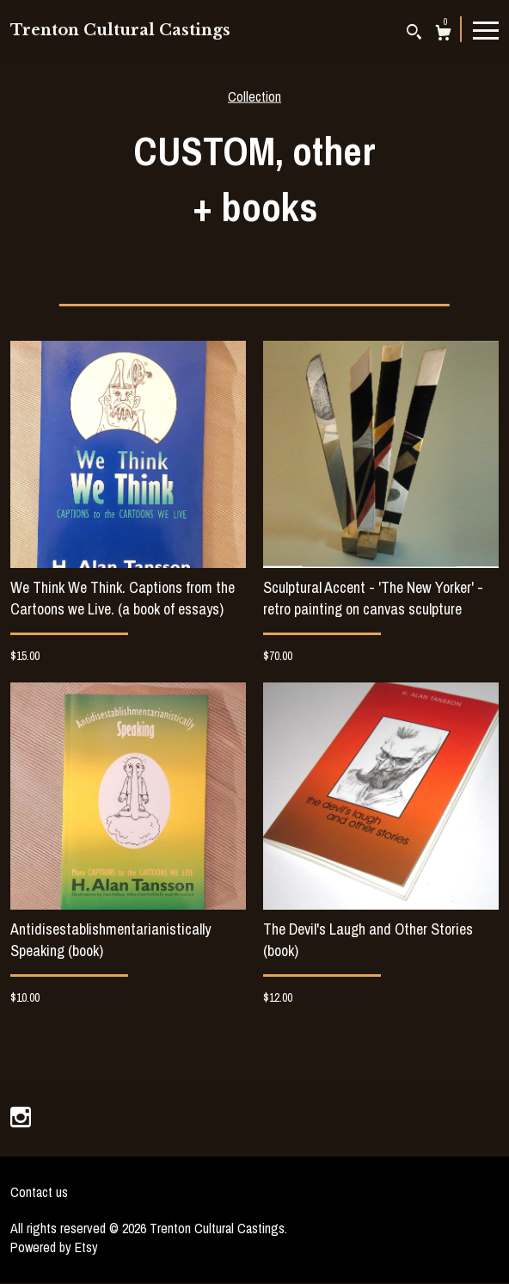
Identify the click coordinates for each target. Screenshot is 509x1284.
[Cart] (443, 35)
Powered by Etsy (54, 1247)
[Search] (414, 34)
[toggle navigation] (486, 29)
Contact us (39, 1191)
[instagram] (20, 1118)
